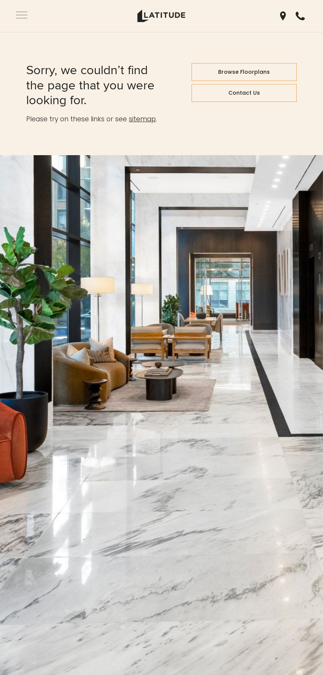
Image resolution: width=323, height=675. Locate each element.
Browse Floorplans (244, 72)
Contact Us (244, 93)
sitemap (142, 119)
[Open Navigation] (21, 16)
